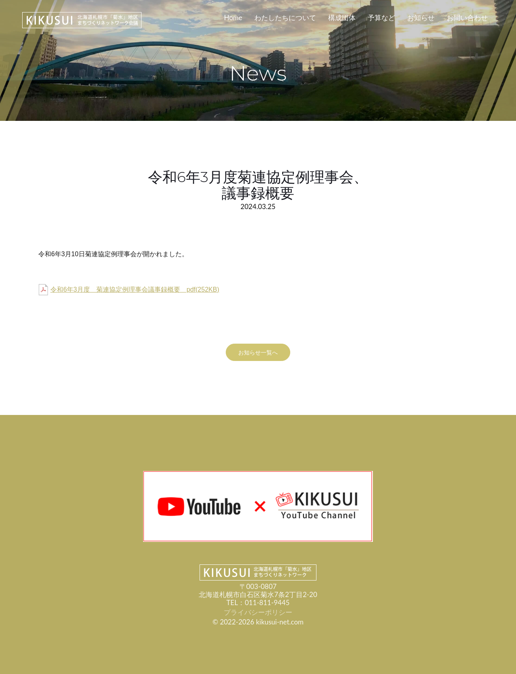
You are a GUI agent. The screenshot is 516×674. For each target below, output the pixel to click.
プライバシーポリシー (258, 612)
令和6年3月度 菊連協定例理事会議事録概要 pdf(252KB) (134, 289)
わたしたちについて (285, 17)
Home (233, 17)
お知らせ (421, 17)
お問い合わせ (467, 17)
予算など (381, 17)
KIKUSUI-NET (81, 20)
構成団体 (342, 17)
